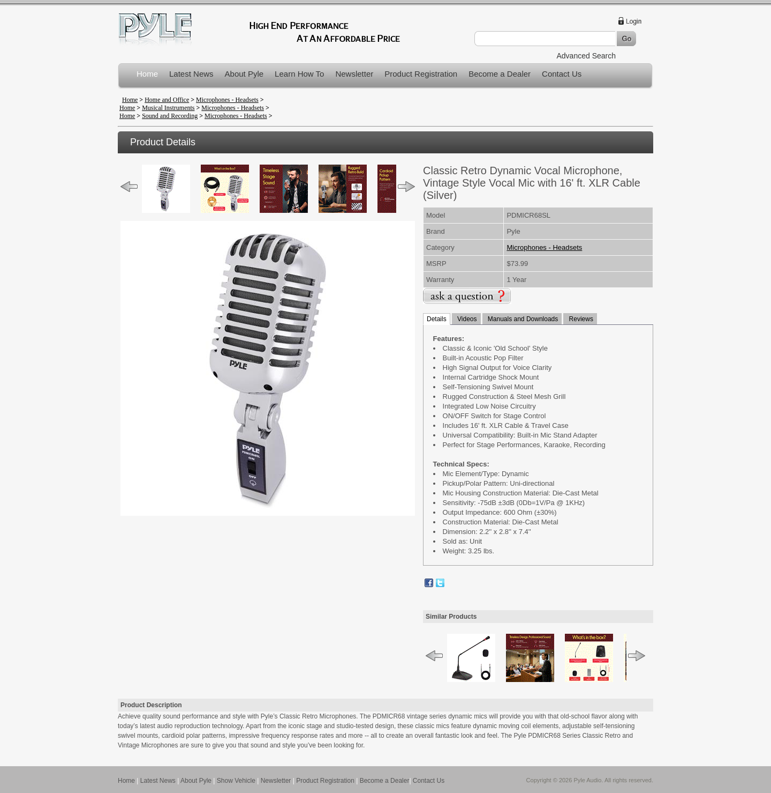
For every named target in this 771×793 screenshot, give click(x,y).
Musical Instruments (168, 108)
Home (147, 73)
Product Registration (420, 73)
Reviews (580, 319)
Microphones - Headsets (227, 99)
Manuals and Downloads (522, 319)
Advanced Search (586, 55)
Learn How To (299, 73)
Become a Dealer (499, 73)
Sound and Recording (170, 116)
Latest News (191, 73)
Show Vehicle (236, 780)
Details (437, 319)
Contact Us (561, 73)
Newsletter (354, 73)
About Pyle (244, 73)
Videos (466, 319)
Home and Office (167, 99)
